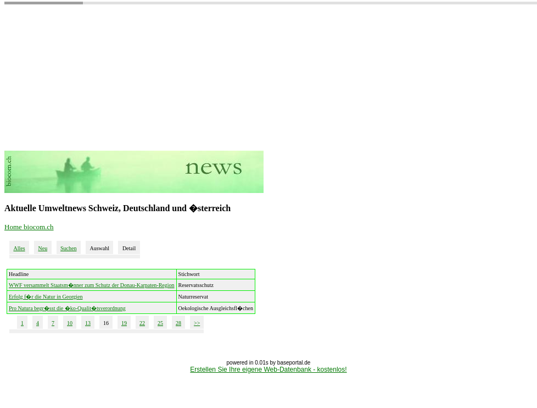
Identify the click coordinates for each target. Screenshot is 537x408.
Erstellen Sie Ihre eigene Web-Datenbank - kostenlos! (268, 369)
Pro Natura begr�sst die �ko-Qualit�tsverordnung (67, 308)
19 (124, 323)
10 (69, 323)
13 (88, 323)
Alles (19, 248)
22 (142, 323)
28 (178, 323)
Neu (42, 248)
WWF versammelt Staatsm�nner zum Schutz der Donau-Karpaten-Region (92, 285)
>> (197, 323)
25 (160, 323)
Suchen (68, 248)
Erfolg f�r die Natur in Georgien (46, 297)
